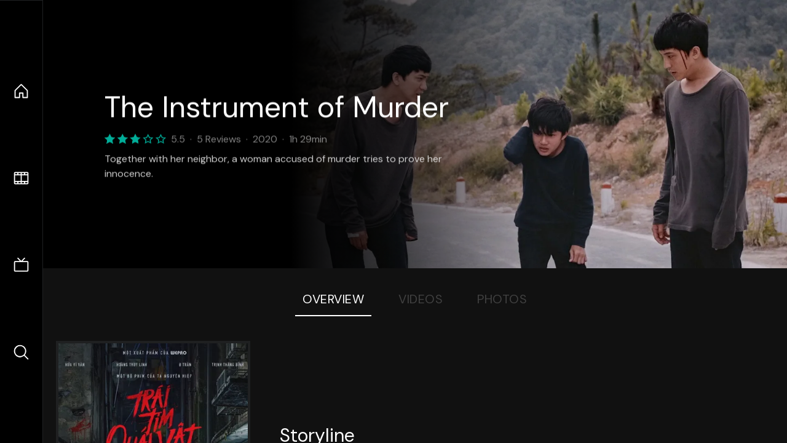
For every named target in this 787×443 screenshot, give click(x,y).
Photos (502, 299)
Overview (333, 299)
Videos (420, 299)
